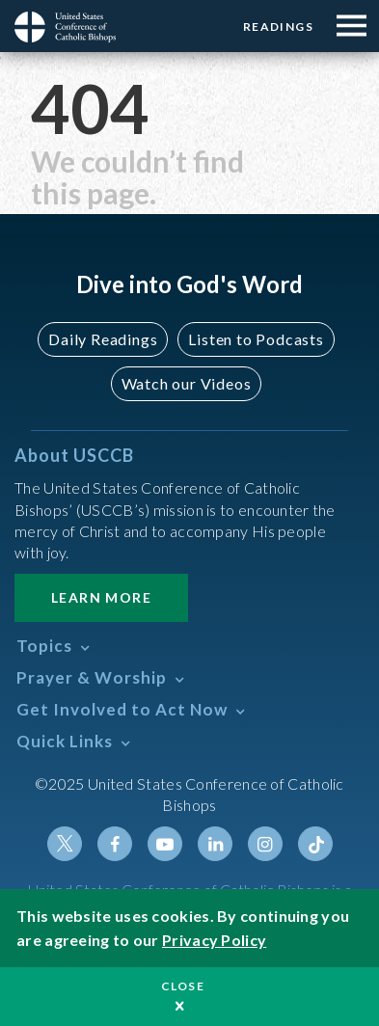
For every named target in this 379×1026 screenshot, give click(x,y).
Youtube (165, 843)
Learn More (101, 597)
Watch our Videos (187, 383)
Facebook (114, 843)
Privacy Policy (214, 940)
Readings (278, 26)
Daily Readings (102, 339)
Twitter (64, 843)
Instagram (265, 843)
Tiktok (315, 843)
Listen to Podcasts (255, 339)
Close (183, 986)
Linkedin (215, 843)
